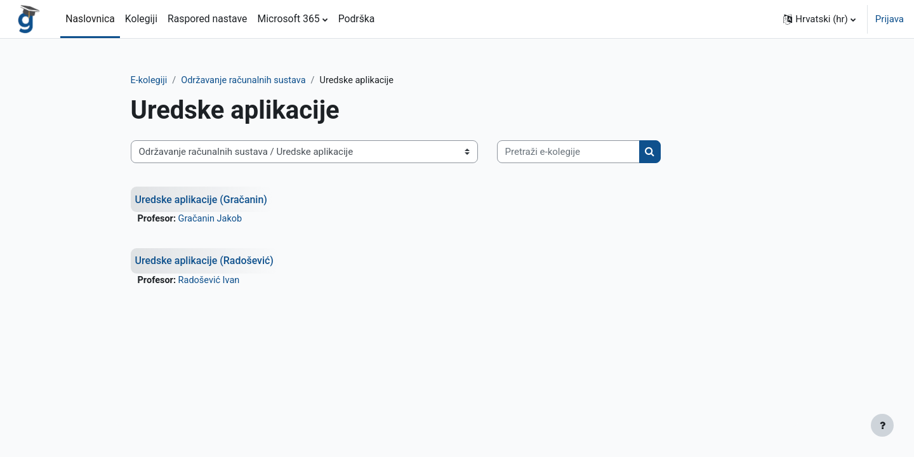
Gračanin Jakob (234, 219)
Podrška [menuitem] (356, 19)
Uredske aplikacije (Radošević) (228, 262)
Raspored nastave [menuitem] (207, 19)
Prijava (889, 19)
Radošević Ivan (232, 282)
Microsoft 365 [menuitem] (288, 19)
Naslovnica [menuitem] (90, 19)
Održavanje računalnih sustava (268, 80)
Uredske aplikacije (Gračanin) (224, 200)
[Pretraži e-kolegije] (589, 152)
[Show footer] (882, 425)
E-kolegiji (171, 80)
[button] (819, 19)
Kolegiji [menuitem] (141, 19)
